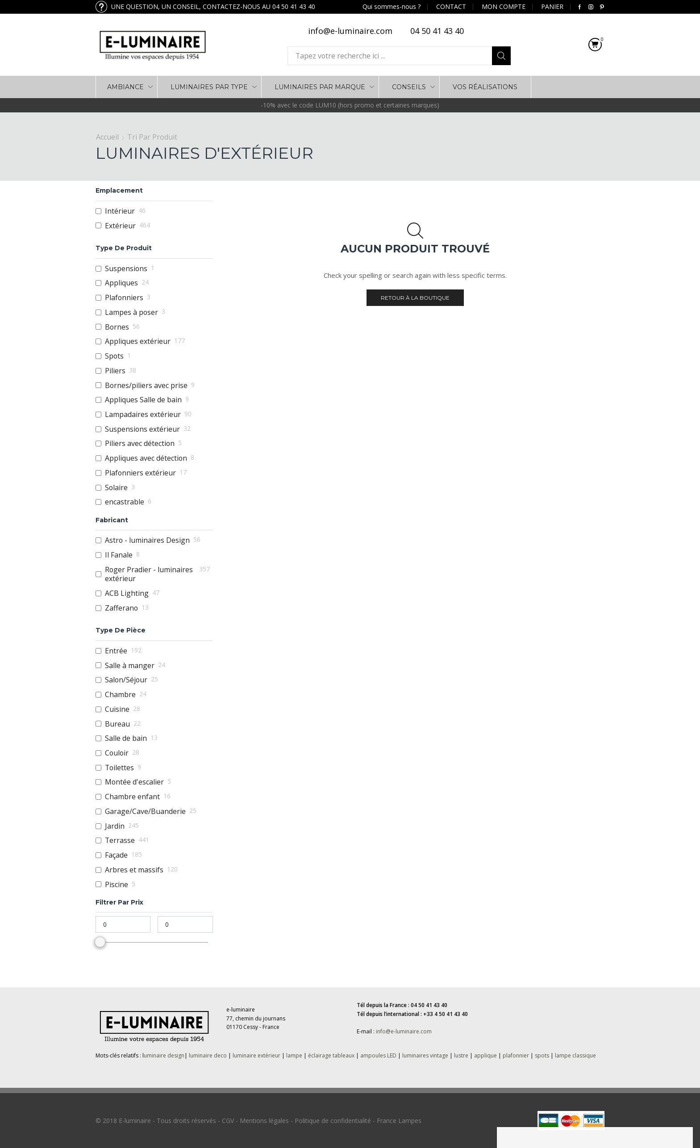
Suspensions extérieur (142, 429)
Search (501, 56)
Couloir (117, 753)
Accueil (107, 137)
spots (542, 1055)
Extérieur (120, 226)
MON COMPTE (503, 7)
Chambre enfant (132, 796)
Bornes (117, 327)
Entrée (116, 651)
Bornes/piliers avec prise (146, 385)
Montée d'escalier (134, 782)
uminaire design (164, 1055)
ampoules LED (378, 1055)
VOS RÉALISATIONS (485, 87)
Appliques (121, 283)
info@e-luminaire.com (404, 1031)
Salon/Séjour (126, 680)
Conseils (409, 87)
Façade (116, 855)
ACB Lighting (127, 593)
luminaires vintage (425, 1055)
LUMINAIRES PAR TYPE (209, 87)
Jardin (115, 826)
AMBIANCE (125, 87)
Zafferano (121, 608)
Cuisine (117, 709)
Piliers (115, 371)
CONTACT (451, 7)
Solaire (116, 487)
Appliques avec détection (146, 458)
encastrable (124, 502)
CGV (228, 1120)
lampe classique (575, 1055)
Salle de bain (126, 738)
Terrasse (120, 840)
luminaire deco (208, 1055)
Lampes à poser (131, 312)
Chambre (120, 694)
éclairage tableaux (331, 1055)
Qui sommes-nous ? (391, 7)
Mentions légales (264, 1120)
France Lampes (399, 1120)
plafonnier (516, 1055)
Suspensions (126, 268)
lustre (461, 1055)
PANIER (552, 7)
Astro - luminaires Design (147, 540)
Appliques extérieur (138, 341)
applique (485, 1055)
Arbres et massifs (134, 870)
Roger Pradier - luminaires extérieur (149, 574)
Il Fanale (119, 555)
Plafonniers (124, 297)
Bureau (117, 724)
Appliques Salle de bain (143, 400)
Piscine (116, 884)
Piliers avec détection (140, 443)
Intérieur (120, 211)
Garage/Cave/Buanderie (145, 811)
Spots (114, 356)
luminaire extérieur (255, 1055)
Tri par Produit (152, 137)
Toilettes (119, 767)
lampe (294, 1055)
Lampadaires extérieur (143, 414)
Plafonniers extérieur (140, 473)
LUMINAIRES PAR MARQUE (320, 87)
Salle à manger (129, 665)
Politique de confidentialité (333, 1120)
